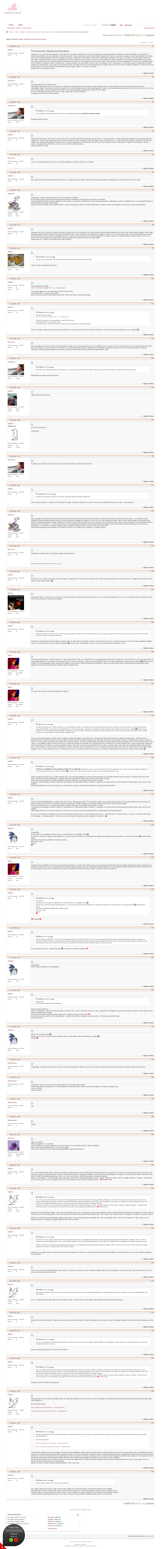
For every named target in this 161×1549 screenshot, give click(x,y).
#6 (153, 172)
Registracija (128, 25)
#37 (152, 1099)
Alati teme (143, 42)
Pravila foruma (52, 1529)
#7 (153, 190)
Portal (20, 25)
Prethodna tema (75, 1510)
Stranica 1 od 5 (129, 35)
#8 (153, 225)
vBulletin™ (83, 1544)
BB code (50, 1517)
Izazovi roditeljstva (33, 32)
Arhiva (148, 1536)
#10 (152, 278)
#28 (152, 824)
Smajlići (50, 1519)
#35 (152, 1059)
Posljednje (150, 35)
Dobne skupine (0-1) (47, 32)
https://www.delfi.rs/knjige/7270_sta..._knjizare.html (48, 288)
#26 (152, 757)
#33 (152, 990)
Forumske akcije (26, 28)
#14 (152, 387)
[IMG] (49, 1521)
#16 (152, 456)
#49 (152, 1423)
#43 (152, 1263)
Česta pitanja (10, 28)
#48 (152, 1391)
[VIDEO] (50, 1523)
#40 (152, 1165)
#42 (152, 1228)
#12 (152, 338)
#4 (153, 131)
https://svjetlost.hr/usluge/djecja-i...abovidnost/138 (48, 1407)
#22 (152, 622)
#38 (152, 1116)
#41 (152, 1188)
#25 (152, 715)
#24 (152, 683)
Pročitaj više (13, 1534)
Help (121, 25)
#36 (152, 1077)
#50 (152, 1471)
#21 (152, 589)
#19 (152, 546)
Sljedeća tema (86, 1510)
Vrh (152, 1536)
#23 (152, 652)
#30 (152, 889)
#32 (152, 957)
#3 (153, 102)
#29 (152, 857)
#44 (152, 1281)
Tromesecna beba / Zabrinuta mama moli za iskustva (28, 39)
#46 (152, 1330)
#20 (152, 571)
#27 (152, 794)
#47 (152, 1358)
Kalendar (18, 28)
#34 (152, 1026)
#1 (153, 46)
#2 (153, 77)
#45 (152, 1312)
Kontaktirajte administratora (136, 1536)
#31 (152, 928)
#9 (153, 248)
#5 (153, 154)
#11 (152, 303)
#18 (152, 511)
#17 (152, 485)
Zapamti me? (106, 25)
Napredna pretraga (149, 28)
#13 (152, 358)
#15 (152, 420)
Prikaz (150, 42)
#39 (152, 1134)
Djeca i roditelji (20, 32)
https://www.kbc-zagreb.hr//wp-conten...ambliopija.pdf (49, 1411)
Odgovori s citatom (148, 73)
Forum (11, 25)
